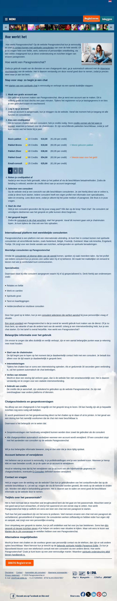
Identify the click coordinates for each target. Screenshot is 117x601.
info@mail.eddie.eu (19, 578)
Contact (19, 572)
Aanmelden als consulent (35, 572)
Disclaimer (9, 572)
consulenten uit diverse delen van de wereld (35, 256)
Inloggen (107, 19)
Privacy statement (12, 575)
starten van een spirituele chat (23, 85)
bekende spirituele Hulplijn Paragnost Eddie (77, 545)
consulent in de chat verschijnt (31, 220)
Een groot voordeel (14, 323)
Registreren (91, 19)
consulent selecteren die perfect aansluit (61, 315)
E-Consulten (38, 471)
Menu (12, 19)
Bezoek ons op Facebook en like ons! (29, 596)
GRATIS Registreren (19, 563)
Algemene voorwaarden (57, 572)
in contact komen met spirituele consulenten (33, 47)
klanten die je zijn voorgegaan (19, 531)
